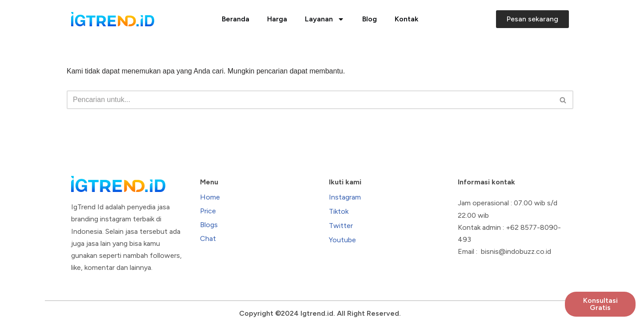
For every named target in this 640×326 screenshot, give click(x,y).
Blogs (209, 224)
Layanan (324, 19)
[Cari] (310, 99)
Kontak (406, 19)
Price (208, 211)
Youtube (342, 240)
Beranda (235, 19)
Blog (369, 19)
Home (210, 197)
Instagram (345, 197)
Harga (277, 19)
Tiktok (338, 211)
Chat (208, 238)
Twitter (341, 225)
